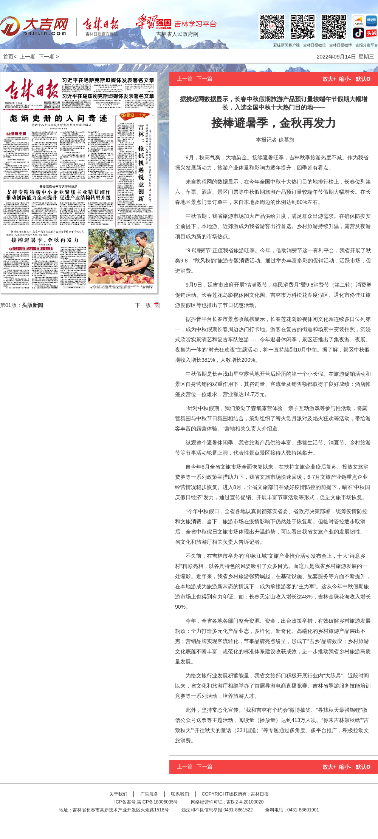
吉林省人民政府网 (177, 34)
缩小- (345, 79)
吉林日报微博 (340, 45)
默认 (363, 79)
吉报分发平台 (366, 45)
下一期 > (49, 57)
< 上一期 (25, 57)
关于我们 (118, 794)
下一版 (143, 305)
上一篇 (185, 79)
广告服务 (149, 794)
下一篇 (204, 79)
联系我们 (180, 794)
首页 (7, 57)
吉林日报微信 (314, 45)
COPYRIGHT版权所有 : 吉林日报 (235, 794)
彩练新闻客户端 (286, 45)
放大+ (329, 79)
